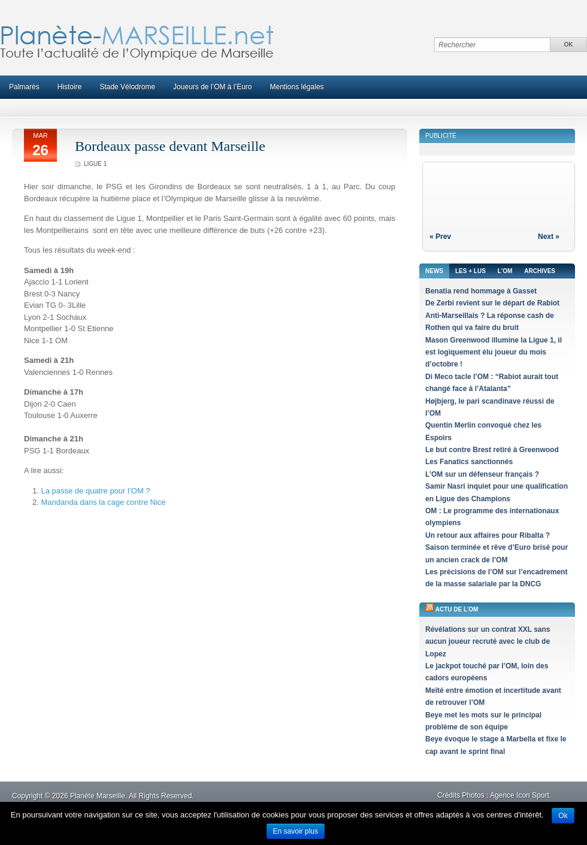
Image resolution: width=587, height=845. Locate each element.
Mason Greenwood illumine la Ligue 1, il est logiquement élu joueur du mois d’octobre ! (493, 352)
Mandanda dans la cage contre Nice (103, 502)
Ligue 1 (95, 163)
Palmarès (24, 87)
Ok (562, 815)
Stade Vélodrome (127, 87)
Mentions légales (297, 87)
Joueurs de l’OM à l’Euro (212, 87)
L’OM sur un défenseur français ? (482, 474)
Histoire (70, 87)
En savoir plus (295, 831)
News (434, 271)
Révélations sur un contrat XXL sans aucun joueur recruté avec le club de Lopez (487, 641)
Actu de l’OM (457, 609)
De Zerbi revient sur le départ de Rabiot (492, 303)
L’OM (505, 271)
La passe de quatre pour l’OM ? (95, 490)
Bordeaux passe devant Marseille (170, 146)
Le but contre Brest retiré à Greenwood (492, 450)
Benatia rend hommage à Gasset (481, 291)
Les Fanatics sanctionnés (469, 462)
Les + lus (470, 271)
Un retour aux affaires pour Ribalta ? (487, 535)
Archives (539, 271)
